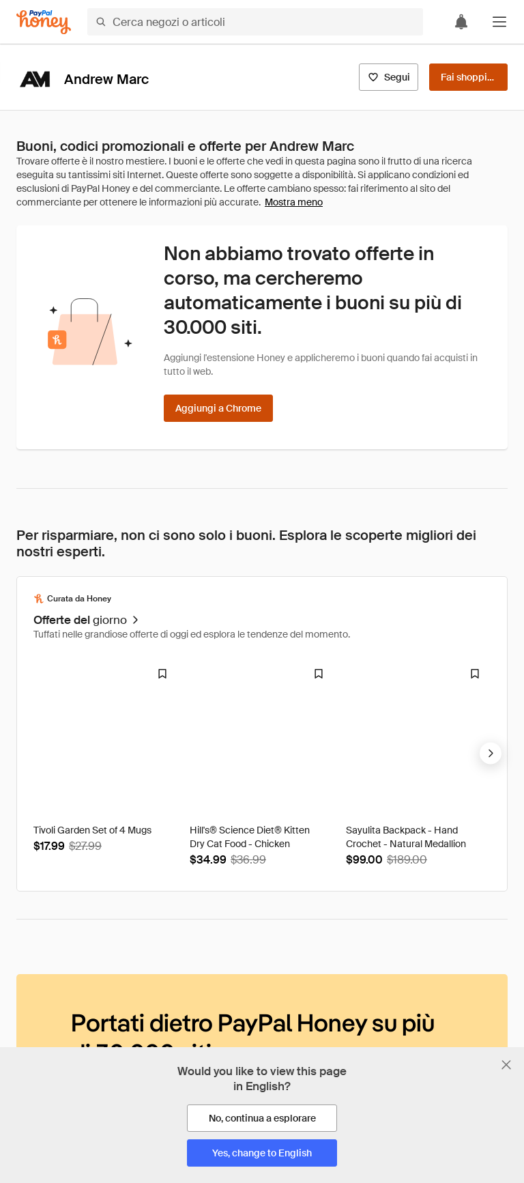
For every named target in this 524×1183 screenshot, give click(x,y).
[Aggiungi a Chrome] (218, 408)
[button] (499, 22)
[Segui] (388, 77)
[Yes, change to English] (262, 1153)
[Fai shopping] (468, 77)
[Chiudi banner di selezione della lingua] (506, 1065)
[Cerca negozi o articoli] (255, 21)
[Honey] (43, 22)
